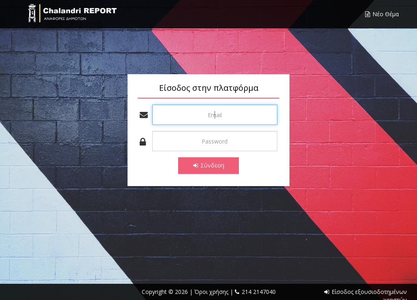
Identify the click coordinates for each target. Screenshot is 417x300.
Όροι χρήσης (212, 292)
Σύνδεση (208, 165)
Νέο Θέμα (382, 14)
